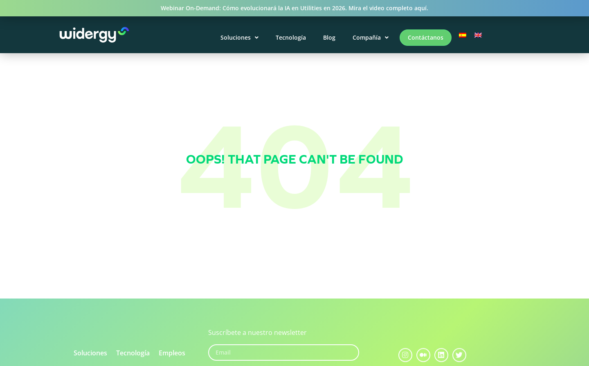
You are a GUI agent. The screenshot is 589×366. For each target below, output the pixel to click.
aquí (420, 8)
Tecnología (291, 37)
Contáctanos (425, 37)
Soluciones (239, 37)
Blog (329, 37)
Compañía (371, 37)
